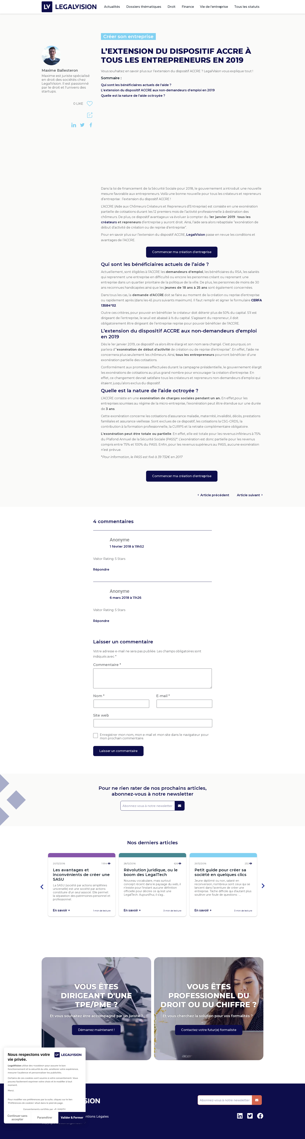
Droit (171, 7)
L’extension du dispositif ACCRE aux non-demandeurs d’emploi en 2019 (158, 90)
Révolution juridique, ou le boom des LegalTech (151, 872)
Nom (98, 696)
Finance (188, 7)
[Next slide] (262, 886)
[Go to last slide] (42, 886)
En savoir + (61, 910)
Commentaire (107, 665)
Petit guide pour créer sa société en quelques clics (220, 872)
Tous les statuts (246, 7)
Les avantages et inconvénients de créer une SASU (81, 875)
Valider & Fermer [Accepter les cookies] (72, 1117)
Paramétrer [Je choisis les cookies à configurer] (44, 1117)
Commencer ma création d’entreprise (181, 252)
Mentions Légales (95, 1116)
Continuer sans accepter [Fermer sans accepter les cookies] (17, 1117)
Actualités (112, 7)
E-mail (163, 696)
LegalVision (195, 235)
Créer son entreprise (128, 36)
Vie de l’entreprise (214, 7)
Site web (101, 715)
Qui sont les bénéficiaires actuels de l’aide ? (136, 85)
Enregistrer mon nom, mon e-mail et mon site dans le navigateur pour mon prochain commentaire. (154, 736)
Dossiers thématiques (143, 7)
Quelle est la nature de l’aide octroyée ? (133, 96)
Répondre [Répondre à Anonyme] (101, 569)
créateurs (109, 222)
